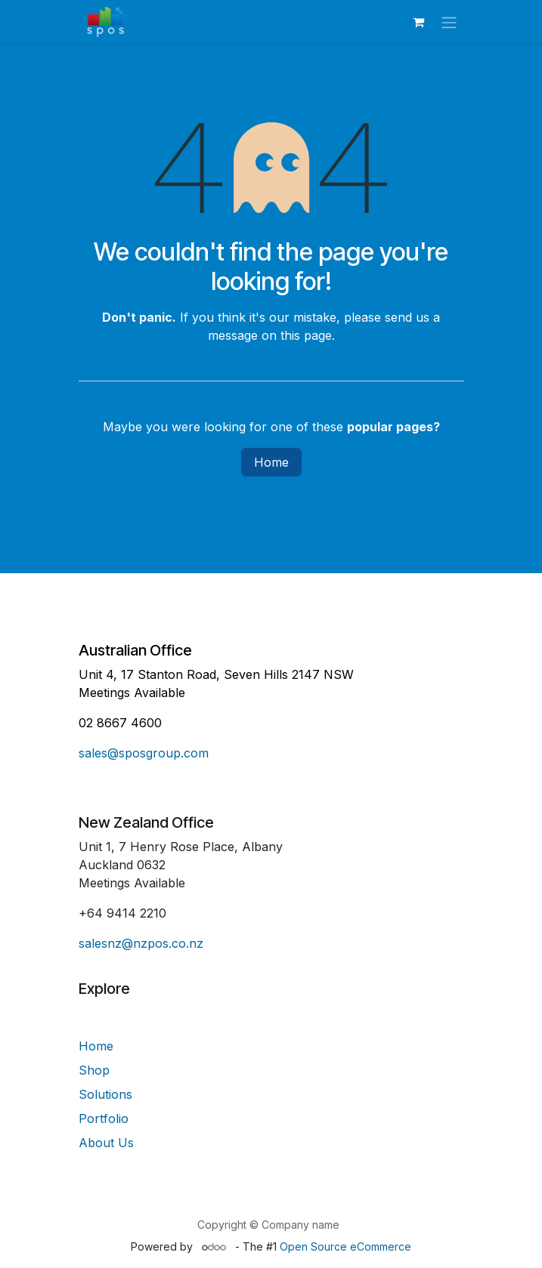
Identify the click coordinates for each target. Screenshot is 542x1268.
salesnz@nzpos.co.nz (141, 943)
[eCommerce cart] (419, 22)
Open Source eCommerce (345, 1246)
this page (306, 335)
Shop (94, 1070)
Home (271, 462)
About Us (106, 1142)
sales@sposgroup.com (144, 752)
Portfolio (104, 1118)
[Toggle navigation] (449, 22)
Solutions (105, 1094)
